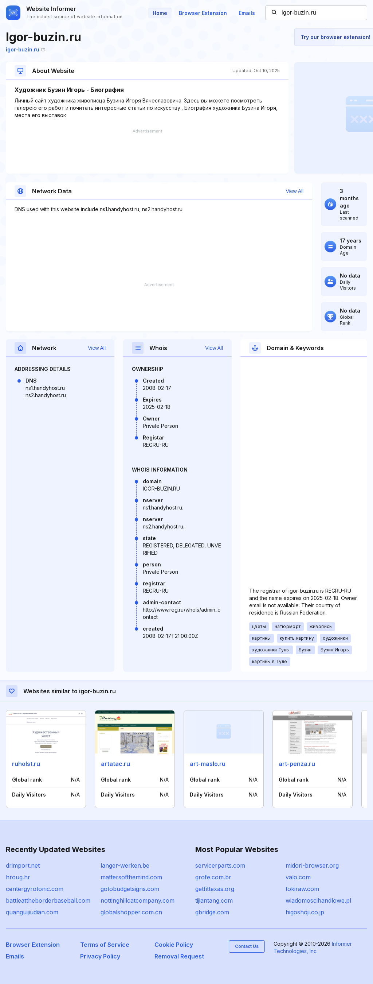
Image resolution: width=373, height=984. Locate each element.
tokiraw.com (302, 888)
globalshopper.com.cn (131, 912)
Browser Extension (203, 13)
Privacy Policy (100, 956)
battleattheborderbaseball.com (48, 900)
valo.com (298, 877)
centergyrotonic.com (34, 888)
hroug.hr (18, 877)
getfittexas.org (214, 888)
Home (160, 13)
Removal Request (179, 956)
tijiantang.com (214, 900)
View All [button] (294, 191)
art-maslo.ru (207, 763)
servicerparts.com (220, 865)
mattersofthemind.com (131, 877)
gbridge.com (212, 912)
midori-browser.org (312, 865)
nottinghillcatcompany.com (137, 900)
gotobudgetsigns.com (130, 888)
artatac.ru (115, 763)
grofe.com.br (213, 877)
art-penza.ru (297, 763)
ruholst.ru (26, 763)
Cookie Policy (173, 944)
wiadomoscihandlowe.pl (318, 900)
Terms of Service (104, 944)
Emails (247, 13)
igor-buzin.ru (25, 49)
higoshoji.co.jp (305, 912)
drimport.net (23, 865)
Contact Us (247, 946)
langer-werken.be (125, 865)
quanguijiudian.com (32, 912)
